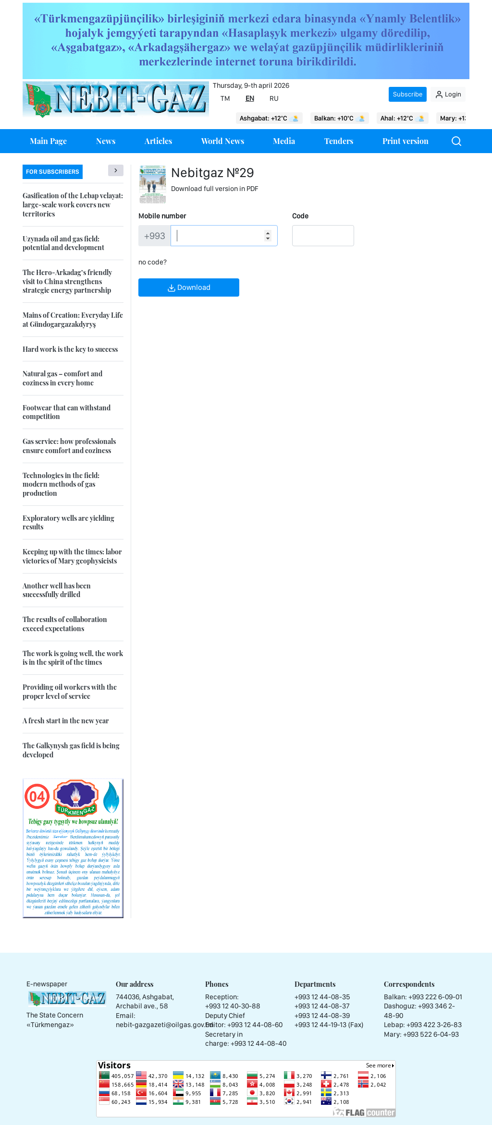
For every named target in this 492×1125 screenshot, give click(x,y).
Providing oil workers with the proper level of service (70, 691)
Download (188, 287)
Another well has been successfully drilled (57, 590)
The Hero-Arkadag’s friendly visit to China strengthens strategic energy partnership (67, 281)
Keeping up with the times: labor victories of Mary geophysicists (72, 556)
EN (250, 98)
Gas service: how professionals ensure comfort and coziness (69, 446)
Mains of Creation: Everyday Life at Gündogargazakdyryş (73, 320)
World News (222, 141)
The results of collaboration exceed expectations (65, 624)
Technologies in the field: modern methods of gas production (61, 484)
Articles (158, 141)
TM (225, 98)
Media (284, 141)
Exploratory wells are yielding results (68, 523)
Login (448, 94)
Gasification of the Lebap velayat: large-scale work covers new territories (73, 204)
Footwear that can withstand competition (67, 412)
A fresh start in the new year (66, 720)
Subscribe (407, 94)
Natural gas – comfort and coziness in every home (62, 378)
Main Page (48, 141)
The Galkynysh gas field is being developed (71, 750)
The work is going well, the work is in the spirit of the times (73, 658)
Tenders (338, 141)
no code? (152, 262)
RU (274, 98)
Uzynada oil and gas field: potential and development (63, 243)
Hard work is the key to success (70, 349)
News (105, 141)
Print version (405, 141)
